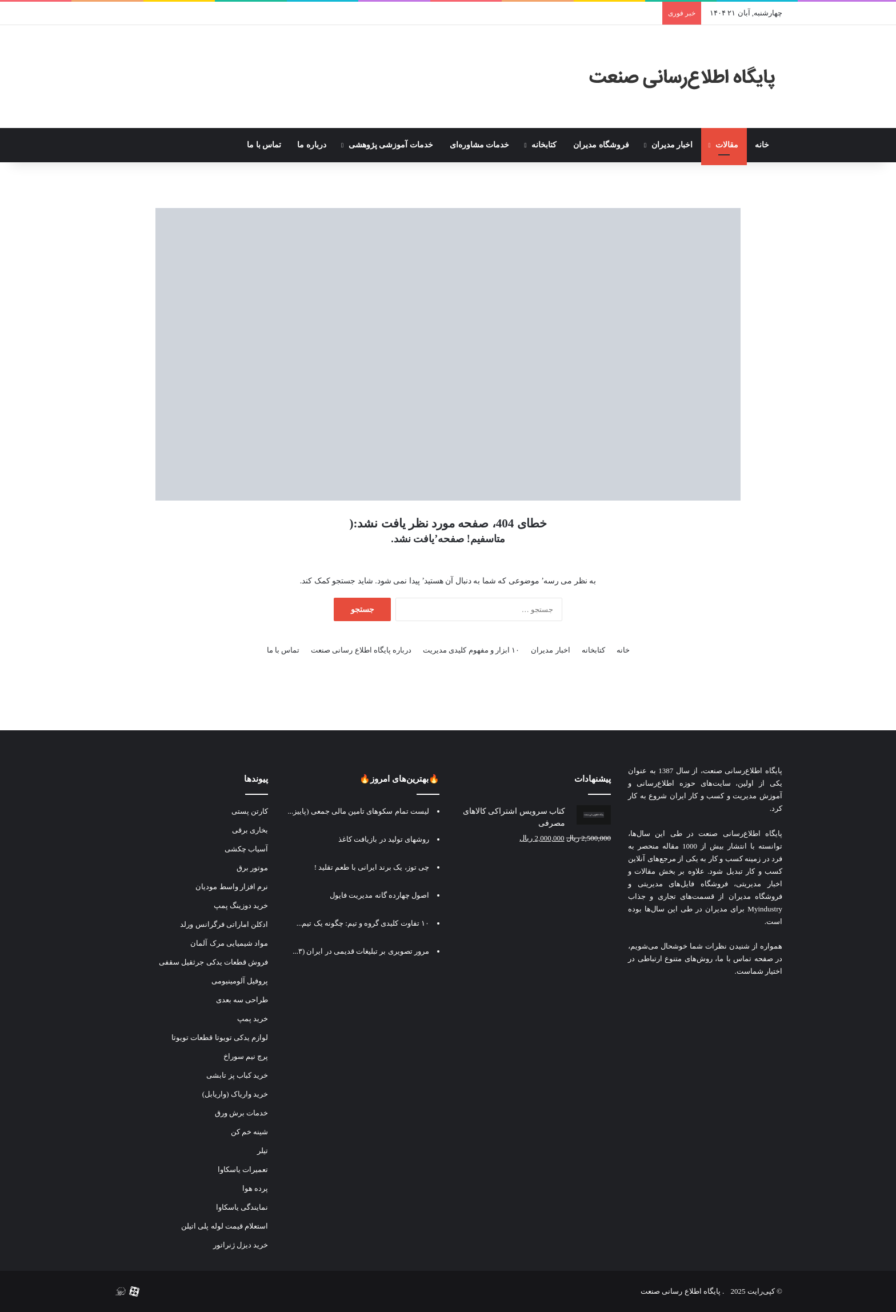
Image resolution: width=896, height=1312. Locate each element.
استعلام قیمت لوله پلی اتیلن (224, 1226)
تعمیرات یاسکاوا (243, 1169)
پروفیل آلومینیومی (239, 981)
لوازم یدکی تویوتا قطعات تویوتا (219, 1037)
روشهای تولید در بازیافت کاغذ (383, 839)
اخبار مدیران (672, 145)
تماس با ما (264, 145)
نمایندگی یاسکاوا (242, 1207)
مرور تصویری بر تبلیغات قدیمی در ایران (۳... (361, 951)
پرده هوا (255, 1188)
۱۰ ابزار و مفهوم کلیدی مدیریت (471, 650)
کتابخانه (544, 145)
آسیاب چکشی (246, 849)
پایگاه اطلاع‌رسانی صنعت (742, 770)
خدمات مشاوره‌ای (480, 145)
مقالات (726, 145)
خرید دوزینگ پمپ (241, 905)
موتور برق (252, 867)
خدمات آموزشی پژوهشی (391, 145)
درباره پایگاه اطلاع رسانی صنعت (361, 650)
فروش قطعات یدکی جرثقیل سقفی (213, 962)
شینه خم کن (250, 1131)
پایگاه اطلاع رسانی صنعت (681, 1291)
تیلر (262, 1150)
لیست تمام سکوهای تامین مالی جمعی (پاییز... (358, 811)
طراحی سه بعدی (242, 999)
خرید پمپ (252, 1018)
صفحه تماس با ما (745, 958)
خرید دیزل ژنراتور (241, 1245)
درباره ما (311, 145)
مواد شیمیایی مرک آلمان (229, 943)
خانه (764, 145)
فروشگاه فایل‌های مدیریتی (683, 883)
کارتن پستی (249, 811)
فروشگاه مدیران (601, 145)
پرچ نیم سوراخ (246, 1056)
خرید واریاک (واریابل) (235, 1094)
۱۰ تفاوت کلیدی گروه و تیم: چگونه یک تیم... (363, 923)
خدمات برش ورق (242, 1113)
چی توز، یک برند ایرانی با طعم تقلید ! (371, 867)
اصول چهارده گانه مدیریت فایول (379, 895)
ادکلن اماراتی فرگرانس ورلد (224, 924)
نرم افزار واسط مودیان (231, 886)
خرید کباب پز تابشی (237, 1075)
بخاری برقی (250, 830)
